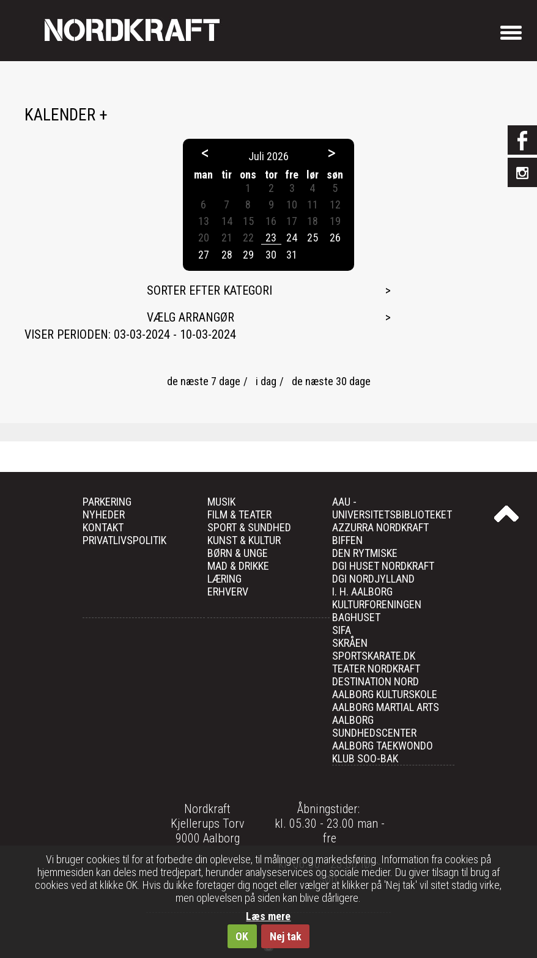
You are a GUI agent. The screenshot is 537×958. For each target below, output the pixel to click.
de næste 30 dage (331, 381)
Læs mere (268, 916)
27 (203, 254)
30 (270, 254)
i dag (266, 381)
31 (291, 254)
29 (248, 254)
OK (241, 936)
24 (291, 237)
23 (270, 237)
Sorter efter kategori (209, 290)
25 (312, 237)
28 (226, 254)
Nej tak (286, 936)
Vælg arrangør (190, 317)
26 (335, 237)
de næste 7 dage (203, 381)
